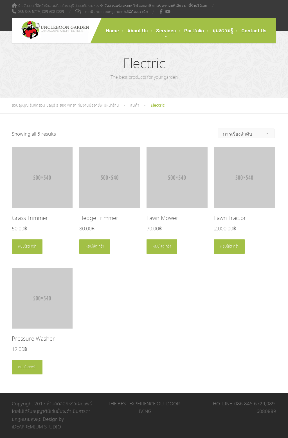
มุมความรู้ (222, 30)
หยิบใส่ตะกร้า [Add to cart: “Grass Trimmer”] (27, 246)
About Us (137, 30)
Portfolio (194, 30)
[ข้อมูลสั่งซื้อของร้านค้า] (246, 133)
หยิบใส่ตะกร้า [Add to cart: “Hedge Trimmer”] (95, 246)
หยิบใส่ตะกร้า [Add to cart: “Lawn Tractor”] (229, 246)
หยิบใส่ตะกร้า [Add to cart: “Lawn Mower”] (162, 246)
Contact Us (253, 30)
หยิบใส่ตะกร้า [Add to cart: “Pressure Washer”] (27, 367)
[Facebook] (161, 11)
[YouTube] (168, 11)
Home (112, 30)
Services (166, 30)
